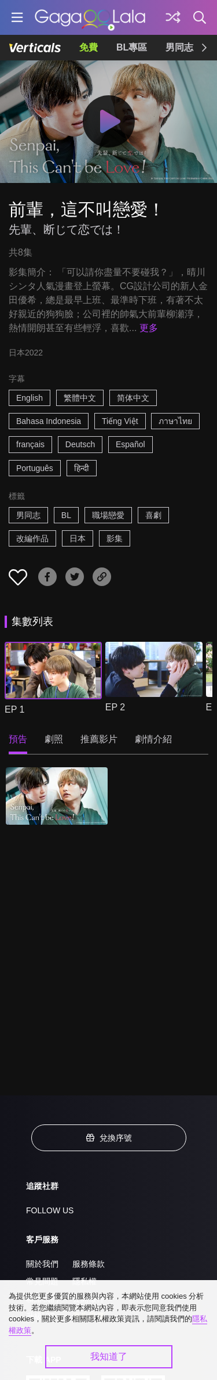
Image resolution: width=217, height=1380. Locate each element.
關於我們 (42, 1263)
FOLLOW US (49, 1210)
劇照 (54, 739)
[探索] (173, 17)
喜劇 (153, 515)
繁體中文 (80, 397)
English (29, 397)
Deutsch (80, 444)
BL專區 (131, 47)
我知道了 (108, 1356)
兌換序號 (109, 1137)
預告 (18, 739)
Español (130, 444)
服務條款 (88, 1263)
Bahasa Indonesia (48, 421)
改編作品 (32, 538)
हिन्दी (81, 468)
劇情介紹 (153, 739)
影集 (114, 538)
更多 (148, 328)
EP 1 (14, 709)
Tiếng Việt (120, 421)
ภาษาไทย (175, 421)
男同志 (179, 47)
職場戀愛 (108, 515)
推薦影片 (98, 739)
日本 (77, 538)
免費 (88, 47)
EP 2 (115, 707)
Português (34, 468)
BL (66, 515)
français (30, 444)
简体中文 (133, 397)
